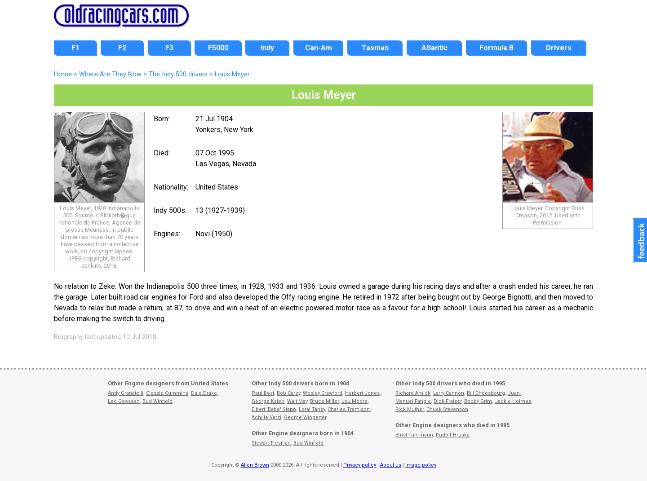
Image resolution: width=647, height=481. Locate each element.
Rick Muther (409, 409)
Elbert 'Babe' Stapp (274, 409)
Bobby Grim (478, 401)
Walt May (297, 401)
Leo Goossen (124, 401)
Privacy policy (359, 465)
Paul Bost (263, 393)
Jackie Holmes (513, 401)
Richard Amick (412, 393)
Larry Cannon (448, 393)
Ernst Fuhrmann (414, 435)
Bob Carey (288, 393)
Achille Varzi (266, 417)
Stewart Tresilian (271, 443)
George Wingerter (305, 417)
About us (390, 465)
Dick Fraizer (447, 401)
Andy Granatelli (125, 393)
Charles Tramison (349, 409)
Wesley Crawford (322, 393)
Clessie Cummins (167, 393)
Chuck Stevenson (447, 409)
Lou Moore (354, 401)
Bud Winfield (157, 401)
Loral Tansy (312, 409)
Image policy (420, 465)
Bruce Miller (324, 401)
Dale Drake (204, 393)
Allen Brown (255, 465)
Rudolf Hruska (453, 435)
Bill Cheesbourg (486, 393)
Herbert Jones (362, 393)
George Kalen (268, 401)
